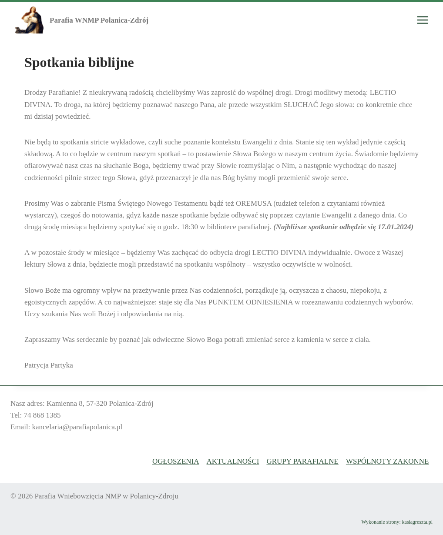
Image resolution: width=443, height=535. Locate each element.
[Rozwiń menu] (422, 20)
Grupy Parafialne (302, 461)
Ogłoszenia (175, 461)
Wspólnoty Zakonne (387, 461)
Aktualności (233, 461)
